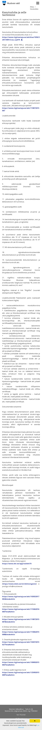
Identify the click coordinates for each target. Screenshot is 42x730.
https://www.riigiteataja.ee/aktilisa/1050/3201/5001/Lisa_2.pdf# (21, 38)
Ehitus (32, 7)
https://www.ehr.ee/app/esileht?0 (16, 563)
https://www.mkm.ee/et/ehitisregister (19, 584)
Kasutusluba (34, 9)
